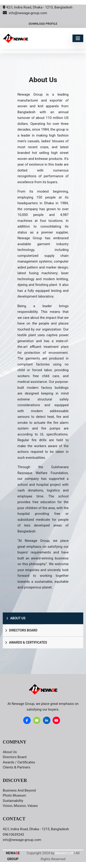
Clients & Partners (16, 767)
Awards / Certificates (19, 762)
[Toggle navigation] (77, 38)
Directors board (15, 757)
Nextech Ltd (64, 853)
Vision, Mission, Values (20, 806)
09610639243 (13, 834)
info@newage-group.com (25, 13)
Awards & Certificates (26, 642)
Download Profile (43, 23)
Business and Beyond (19, 790)
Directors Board (21, 630)
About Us (15, 618)
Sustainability (13, 801)
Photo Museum (14, 795)
